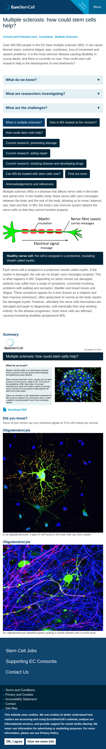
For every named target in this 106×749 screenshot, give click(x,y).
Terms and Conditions (20, 690)
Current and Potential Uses (20, 36)
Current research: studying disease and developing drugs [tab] (45, 163)
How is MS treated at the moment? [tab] (73, 122)
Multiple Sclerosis (66, 36)
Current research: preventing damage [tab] (31, 143)
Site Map (11, 708)
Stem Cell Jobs (21, 650)
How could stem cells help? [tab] (24, 132)
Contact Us (17, 672)
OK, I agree (14, 744)
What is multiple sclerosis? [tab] (24, 122)
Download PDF (17, 409)
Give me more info (40, 744)
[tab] (53, 80)
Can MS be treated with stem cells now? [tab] (33, 173)
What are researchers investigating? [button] (53, 94)
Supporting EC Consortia (31, 661)
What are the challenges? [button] (53, 108)
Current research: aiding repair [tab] (26, 153)
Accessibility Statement (21, 699)
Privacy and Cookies (19, 694)
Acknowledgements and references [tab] (30, 184)
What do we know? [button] (53, 80)
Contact (10, 703)
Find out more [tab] (77, 173)
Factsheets (46, 36)
